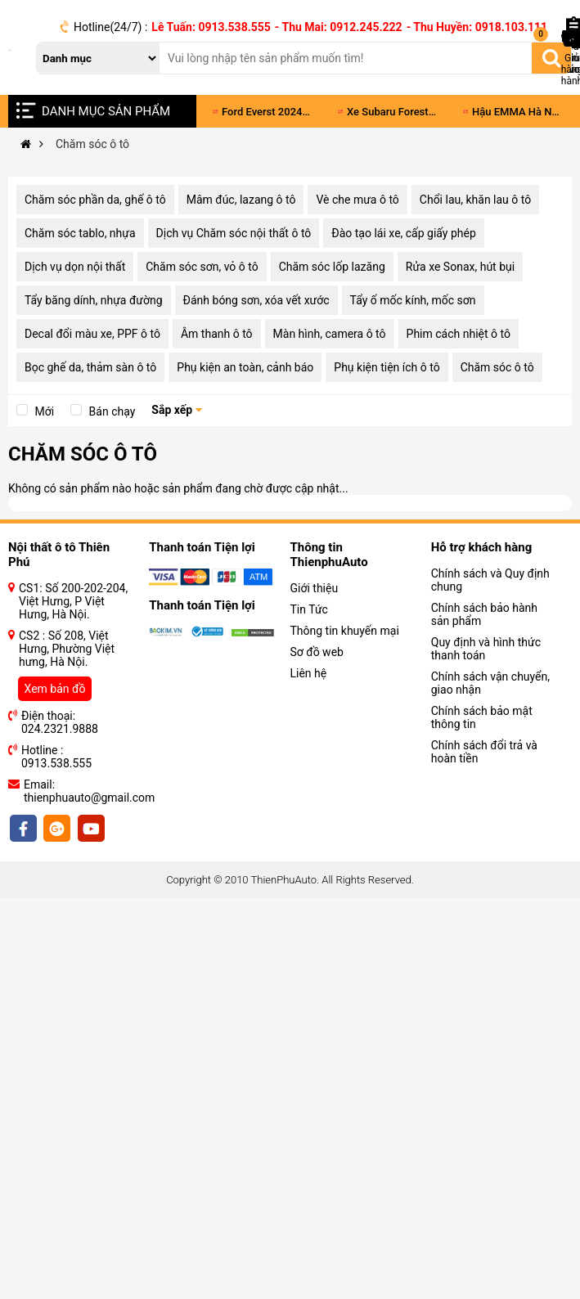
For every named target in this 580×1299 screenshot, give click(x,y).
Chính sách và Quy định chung (490, 580)
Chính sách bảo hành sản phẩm (484, 614)
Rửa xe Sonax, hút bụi (460, 266)
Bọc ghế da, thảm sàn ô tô (90, 367)
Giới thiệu (314, 588)
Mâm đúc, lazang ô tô (241, 199)
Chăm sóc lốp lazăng (332, 266)
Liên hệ (308, 673)
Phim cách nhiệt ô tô (458, 333)
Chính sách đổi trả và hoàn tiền (484, 752)
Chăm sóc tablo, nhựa (80, 233)
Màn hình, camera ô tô (329, 333)
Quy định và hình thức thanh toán (486, 649)
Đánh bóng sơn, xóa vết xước (256, 300)
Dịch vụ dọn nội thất (75, 266)
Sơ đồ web (317, 651)
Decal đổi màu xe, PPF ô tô (92, 333)
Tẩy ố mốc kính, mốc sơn (413, 300)
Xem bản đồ (55, 688)
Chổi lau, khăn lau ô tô (475, 199)
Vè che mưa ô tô (357, 199)
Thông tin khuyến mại (344, 630)
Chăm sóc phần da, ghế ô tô (95, 199)
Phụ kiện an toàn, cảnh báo (245, 367)
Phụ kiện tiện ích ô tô (386, 367)
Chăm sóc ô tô (497, 367)
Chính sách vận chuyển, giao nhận (490, 683)
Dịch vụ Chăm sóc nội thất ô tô (234, 233)
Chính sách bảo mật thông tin (482, 717)
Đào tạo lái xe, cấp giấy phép (403, 233)
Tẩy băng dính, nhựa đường (94, 300)
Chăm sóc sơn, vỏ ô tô (202, 266)
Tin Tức (309, 609)
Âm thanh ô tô (217, 333)
